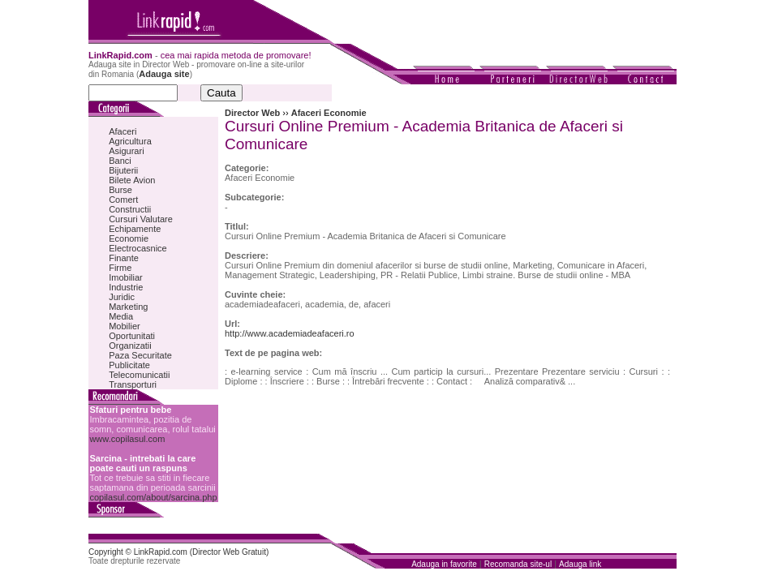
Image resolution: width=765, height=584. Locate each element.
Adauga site (164, 74)
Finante (124, 258)
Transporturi (133, 384)
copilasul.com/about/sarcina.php (153, 497)
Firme (120, 268)
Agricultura (130, 141)
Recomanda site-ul (518, 564)
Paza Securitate (140, 355)
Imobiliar (126, 277)
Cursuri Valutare (141, 219)
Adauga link (580, 564)
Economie (128, 238)
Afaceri (122, 131)
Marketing (128, 306)
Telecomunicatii (139, 375)
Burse (120, 190)
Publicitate (129, 365)
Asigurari (126, 151)
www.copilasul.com (127, 439)
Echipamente (135, 229)
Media (121, 316)
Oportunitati (132, 336)
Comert (123, 199)
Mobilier (124, 326)
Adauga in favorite (444, 564)
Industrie (126, 287)
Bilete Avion (132, 180)
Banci (120, 160)
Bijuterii (123, 170)
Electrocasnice (138, 248)
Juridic (122, 297)
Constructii (130, 209)
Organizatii (130, 345)
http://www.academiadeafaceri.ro (290, 333)
